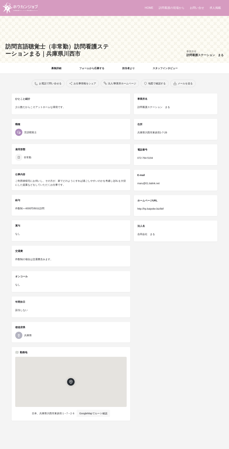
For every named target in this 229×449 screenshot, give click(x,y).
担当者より (128, 68)
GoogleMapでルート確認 (93, 413)
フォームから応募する (91, 68)
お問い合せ (197, 7)
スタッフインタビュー (165, 68)
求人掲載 (215, 7)
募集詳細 (56, 68)
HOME (149, 7)
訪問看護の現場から (171, 7)
